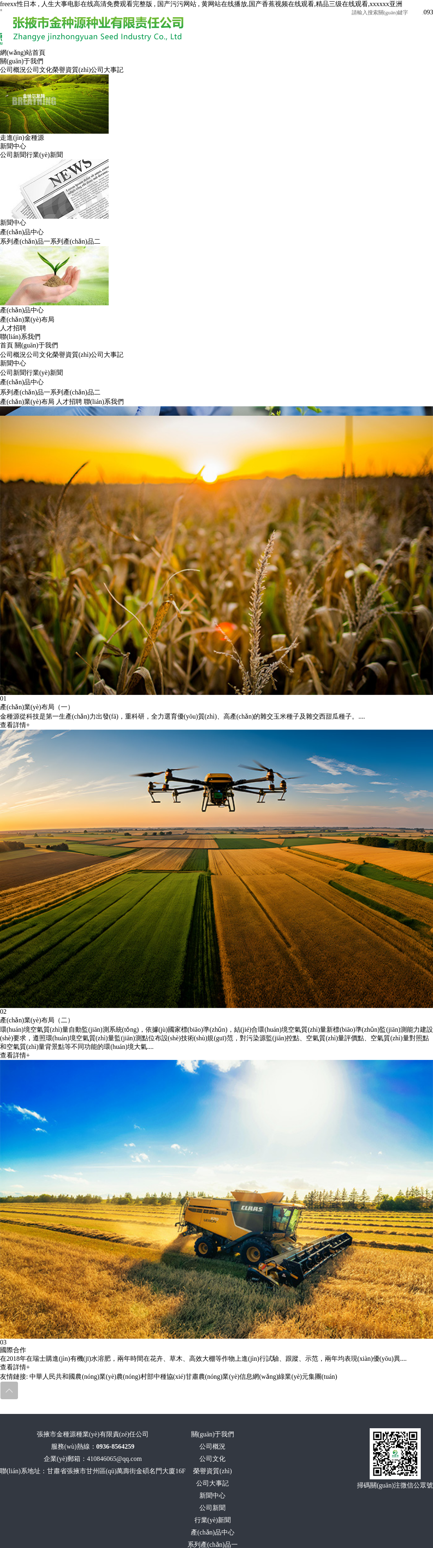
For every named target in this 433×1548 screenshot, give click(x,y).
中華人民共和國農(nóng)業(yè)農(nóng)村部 (91, 1376)
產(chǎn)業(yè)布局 (27, 319)
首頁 (6, 345)
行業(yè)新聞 (44, 154)
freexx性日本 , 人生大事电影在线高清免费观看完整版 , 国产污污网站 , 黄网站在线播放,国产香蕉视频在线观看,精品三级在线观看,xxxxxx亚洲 (201, 3)
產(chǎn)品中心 (22, 232)
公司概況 (13, 69)
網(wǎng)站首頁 (22, 52)
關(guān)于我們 (21, 61)
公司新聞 (13, 154)
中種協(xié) (169, 1376)
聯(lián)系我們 (20, 336)
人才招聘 (13, 328)
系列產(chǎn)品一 (25, 241)
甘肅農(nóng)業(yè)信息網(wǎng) (232, 1376)
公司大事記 (107, 69)
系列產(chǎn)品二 (75, 241)
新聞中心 (13, 146)
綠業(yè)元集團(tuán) (307, 1376)
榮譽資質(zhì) (71, 69)
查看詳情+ (15, 724)
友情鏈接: (14, 1376)
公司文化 (39, 69)
